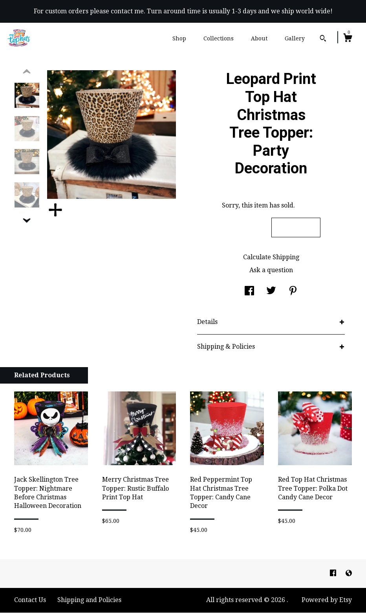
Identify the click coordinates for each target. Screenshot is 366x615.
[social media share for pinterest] (293, 294)
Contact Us (30, 602)
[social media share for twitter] (271, 294)
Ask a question (271, 272)
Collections (218, 38)
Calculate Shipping (271, 259)
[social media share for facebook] (249, 294)
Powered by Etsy (327, 602)
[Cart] (347, 39)
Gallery (295, 38)
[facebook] (334, 575)
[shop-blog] (349, 575)
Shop (179, 38)
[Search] (323, 39)
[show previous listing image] (26, 74)
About (259, 38)
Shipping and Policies (89, 602)
